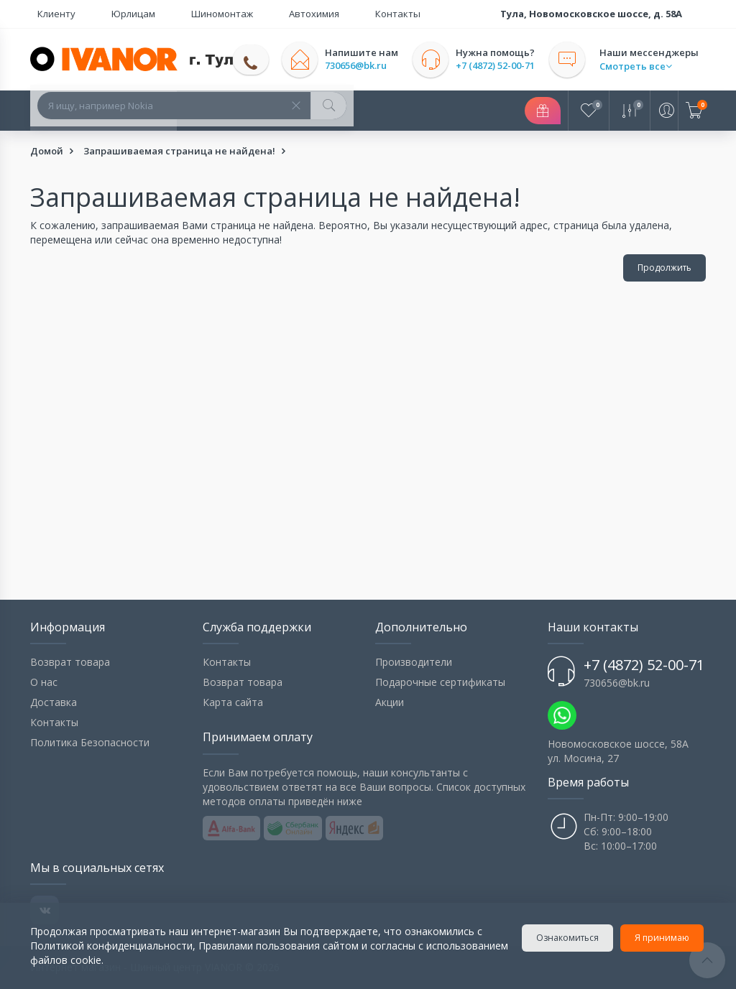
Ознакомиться (569, 938)
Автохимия (242, 13)
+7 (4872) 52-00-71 (509, 65)
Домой (46, 150)
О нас (44, 682)
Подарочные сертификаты (440, 682)
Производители (413, 662)
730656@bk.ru (370, 65)
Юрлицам (104, 13)
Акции (389, 702)
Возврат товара (70, 662)
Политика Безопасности (90, 742)
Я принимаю (664, 938)
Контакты (304, 13)
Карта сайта (233, 702)
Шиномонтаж (172, 13)
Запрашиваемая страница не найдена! (179, 150)
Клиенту (49, 13)
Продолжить (664, 267)
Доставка (53, 702)
